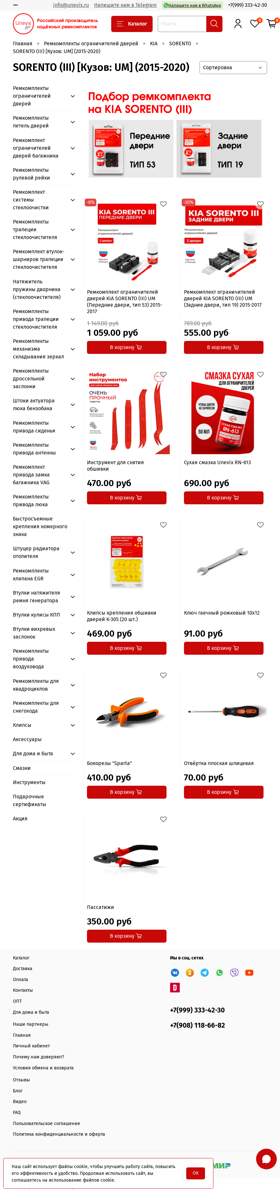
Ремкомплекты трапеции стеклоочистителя (35, 229)
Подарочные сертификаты (29, 800)
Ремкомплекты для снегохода (36, 707)
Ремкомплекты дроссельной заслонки (31, 378)
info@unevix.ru (71, 5)
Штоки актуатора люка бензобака (34, 404)
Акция (20, 818)
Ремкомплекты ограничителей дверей (91, 43)
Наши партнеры (30, 1024)
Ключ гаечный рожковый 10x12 (222, 613)
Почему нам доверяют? (38, 1057)
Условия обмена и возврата (43, 1068)
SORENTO (180, 43)
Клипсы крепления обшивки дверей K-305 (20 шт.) (121, 616)
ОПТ (17, 1001)
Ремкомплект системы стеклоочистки (31, 200)
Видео (20, 1101)
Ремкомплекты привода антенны (34, 449)
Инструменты (29, 782)
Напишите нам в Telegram (125, 5)
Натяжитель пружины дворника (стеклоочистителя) (36, 289)
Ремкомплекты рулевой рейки (31, 174)
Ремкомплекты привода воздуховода (31, 659)
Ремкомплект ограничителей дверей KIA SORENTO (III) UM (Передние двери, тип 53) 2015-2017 (124, 301)
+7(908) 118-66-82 (197, 1026)
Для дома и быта (33, 753)
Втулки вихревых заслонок (34, 633)
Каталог (132, 24)
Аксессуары (27, 739)
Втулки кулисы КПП (36, 615)
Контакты (23, 990)
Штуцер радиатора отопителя (36, 552)
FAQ (17, 1112)
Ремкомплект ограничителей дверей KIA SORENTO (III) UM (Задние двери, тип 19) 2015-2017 (223, 298)
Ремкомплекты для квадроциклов (36, 685)
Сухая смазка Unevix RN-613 (217, 462)
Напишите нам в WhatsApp (192, 5)
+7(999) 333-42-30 (247, 5)
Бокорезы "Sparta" (109, 763)
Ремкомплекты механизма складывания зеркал (38, 349)
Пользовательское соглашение (46, 1123)
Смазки (22, 768)
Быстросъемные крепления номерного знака (40, 526)
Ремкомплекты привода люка (31, 501)
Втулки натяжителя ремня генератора (36, 597)
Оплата (20, 979)
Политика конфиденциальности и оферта (59, 1134)
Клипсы (22, 725)
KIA (153, 43)
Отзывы (21, 1080)
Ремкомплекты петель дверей (31, 122)
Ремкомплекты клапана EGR (31, 575)
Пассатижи (100, 907)
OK (196, 1173)
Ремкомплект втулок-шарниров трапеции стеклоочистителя (38, 259)
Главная (22, 43)
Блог (18, 1091)
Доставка (22, 968)
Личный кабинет (31, 1046)
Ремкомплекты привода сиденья (34, 427)
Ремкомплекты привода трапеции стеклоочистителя (36, 319)
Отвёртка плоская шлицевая (219, 763)
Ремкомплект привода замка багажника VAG (31, 475)
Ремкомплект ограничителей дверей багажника (36, 148)
